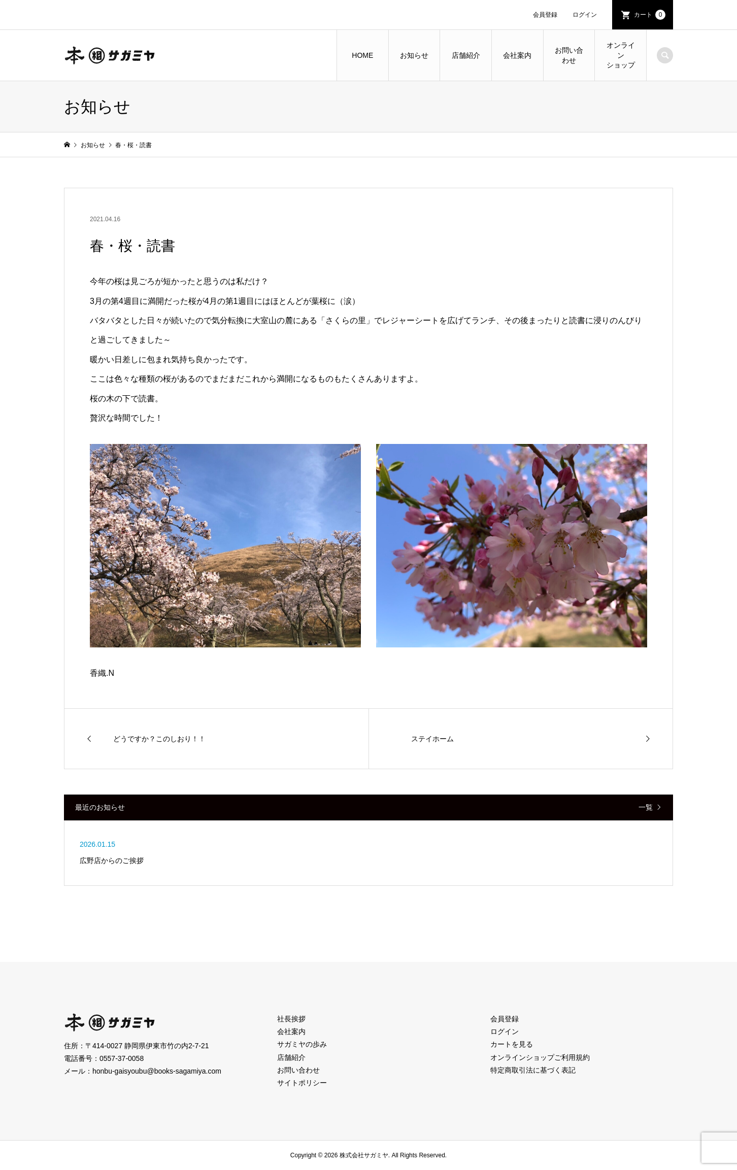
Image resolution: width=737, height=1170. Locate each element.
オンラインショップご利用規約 (540, 1057)
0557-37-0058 (121, 1058)
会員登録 (545, 14)
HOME (362, 55)
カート (649, 15)
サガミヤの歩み (302, 1044)
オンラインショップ (621, 55)
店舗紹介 (466, 55)
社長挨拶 (291, 1019)
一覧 (646, 807)
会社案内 (517, 55)
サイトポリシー (302, 1083)
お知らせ (414, 55)
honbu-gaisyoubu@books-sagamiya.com (156, 1071)
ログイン (585, 14)
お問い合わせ (569, 55)
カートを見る (511, 1044)
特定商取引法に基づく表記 (533, 1070)
